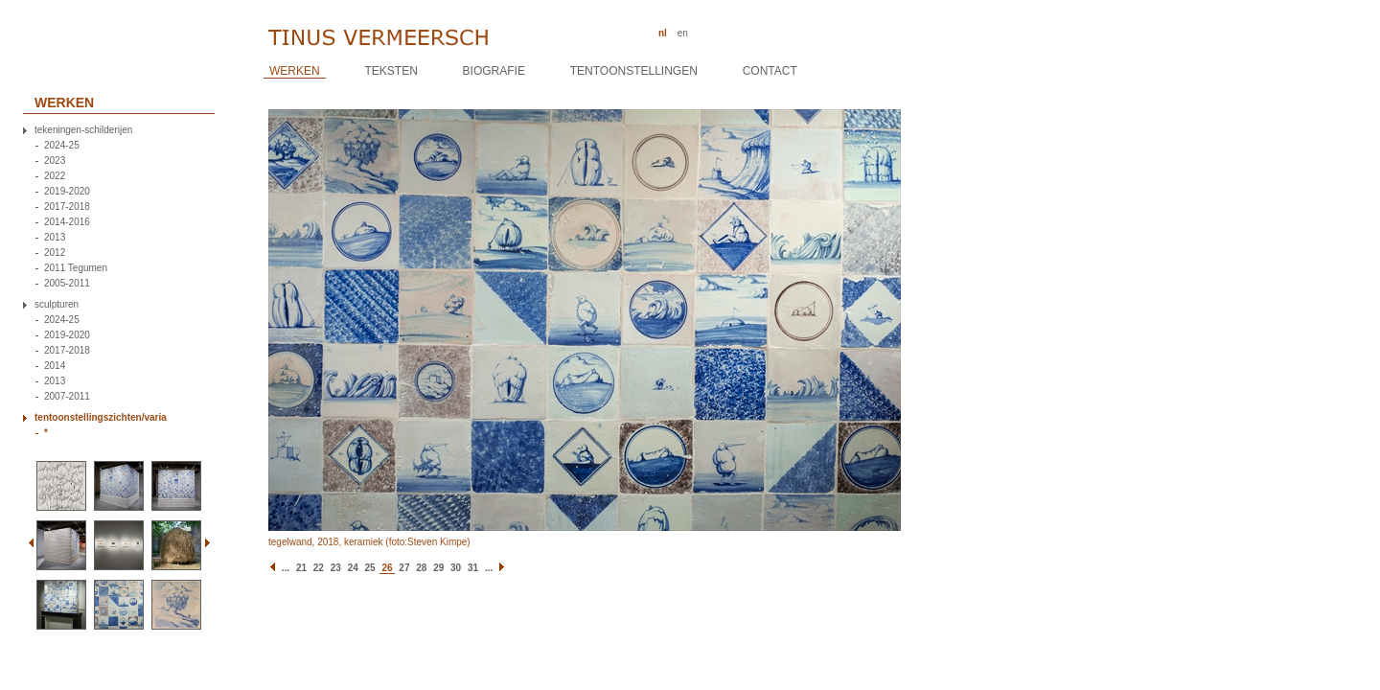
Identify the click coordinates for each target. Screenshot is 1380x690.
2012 (54, 253)
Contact (770, 71)
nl (662, 33)
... (285, 568)
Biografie (494, 71)
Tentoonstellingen (634, 71)
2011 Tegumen (75, 268)
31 (473, 568)
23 (336, 568)
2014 (54, 366)
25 (370, 568)
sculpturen (56, 305)
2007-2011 (67, 397)
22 (318, 568)
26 (386, 568)
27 (404, 568)
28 (421, 568)
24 (353, 568)
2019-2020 (67, 191)
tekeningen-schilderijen (83, 130)
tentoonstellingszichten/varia (100, 418)
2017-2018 (67, 207)
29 (438, 568)
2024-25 (62, 145)
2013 (54, 237)
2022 (54, 176)
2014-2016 (67, 222)
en (683, 33)
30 (455, 568)
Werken (294, 71)
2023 (54, 161)
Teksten (390, 71)
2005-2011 (67, 283)
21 (301, 568)
